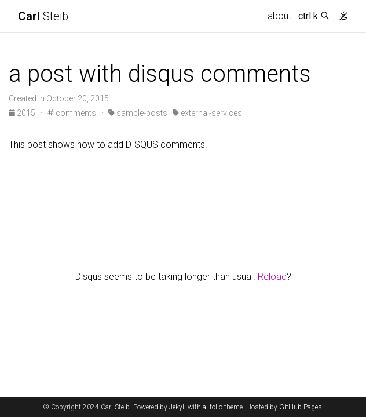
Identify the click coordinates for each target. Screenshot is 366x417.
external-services (207, 113)
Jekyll (177, 407)
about (279, 15)
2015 (23, 113)
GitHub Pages (300, 407)
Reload (272, 276)
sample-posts (137, 113)
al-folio (212, 407)
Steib (43, 16)
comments (71, 113)
